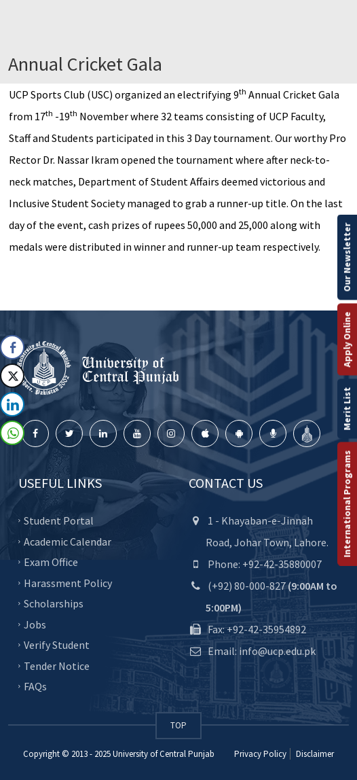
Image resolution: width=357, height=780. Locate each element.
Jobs (35, 624)
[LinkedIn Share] (12, 404)
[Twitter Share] (12, 376)
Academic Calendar (67, 541)
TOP (178, 725)
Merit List (347, 409)
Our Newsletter (347, 257)
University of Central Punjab (163, 754)
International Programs (347, 504)
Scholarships (53, 603)
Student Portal (59, 520)
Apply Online (347, 340)
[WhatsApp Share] (12, 433)
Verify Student (57, 645)
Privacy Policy (260, 754)
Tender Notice (57, 665)
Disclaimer (314, 754)
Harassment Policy (68, 582)
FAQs (35, 686)
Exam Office (51, 562)
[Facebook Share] (12, 347)
